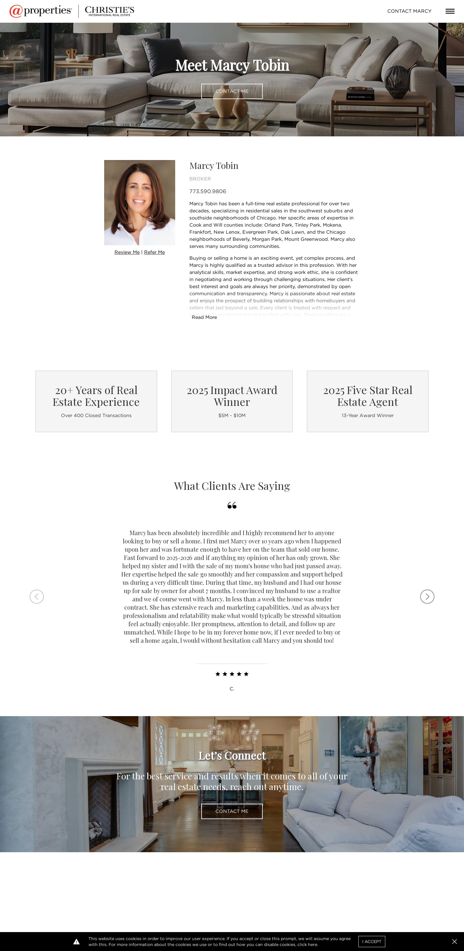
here (312, 944)
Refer (154, 252)
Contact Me (232, 91)
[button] (454, 941)
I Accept (371, 941)
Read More (204, 317)
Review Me (127, 252)
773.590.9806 (207, 191)
